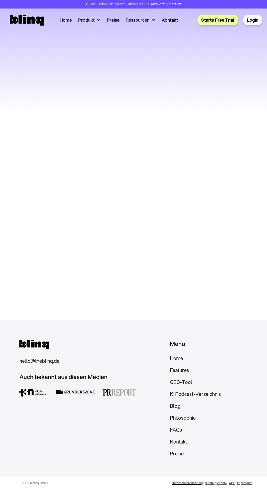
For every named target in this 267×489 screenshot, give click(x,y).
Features (179, 370)
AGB (232, 483)
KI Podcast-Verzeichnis (195, 394)
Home (66, 20)
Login (252, 20)
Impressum (244, 483)
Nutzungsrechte (216, 483)
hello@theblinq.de (39, 360)
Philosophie (183, 417)
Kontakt (170, 20)
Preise (113, 20)
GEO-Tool (181, 382)
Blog (175, 405)
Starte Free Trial (217, 20)
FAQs (176, 429)
